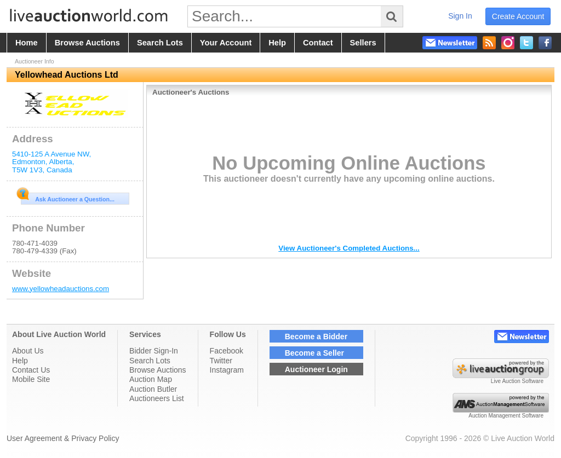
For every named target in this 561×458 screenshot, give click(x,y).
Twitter (221, 360)
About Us (28, 350)
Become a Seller (314, 353)
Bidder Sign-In (153, 350)
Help (20, 360)
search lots (160, 42)
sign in (460, 15)
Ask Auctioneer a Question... (68, 197)
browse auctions (87, 42)
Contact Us (31, 370)
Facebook (226, 350)
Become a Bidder (316, 336)
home (26, 42)
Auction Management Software (505, 416)
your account (225, 42)
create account (518, 16)
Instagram (227, 370)
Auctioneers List (156, 398)
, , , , (51, 162)
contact (318, 42)
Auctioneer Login (316, 369)
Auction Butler (153, 389)
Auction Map (150, 379)
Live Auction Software (517, 381)
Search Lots (149, 360)
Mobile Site (31, 379)
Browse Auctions (157, 370)
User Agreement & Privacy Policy (63, 438)
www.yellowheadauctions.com (60, 289)
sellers (363, 42)
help (277, 42)
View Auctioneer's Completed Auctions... (348, 248)
